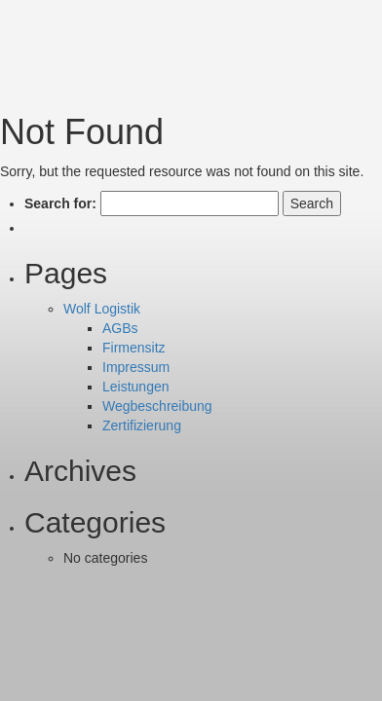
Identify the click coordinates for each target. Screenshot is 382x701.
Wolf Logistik (101, 308)
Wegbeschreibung (157, 406)
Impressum (136, 367)
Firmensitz (134, 347)
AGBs (120, 328)
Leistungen (136, 386)
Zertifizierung (141, 425)
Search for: (60, 203)
